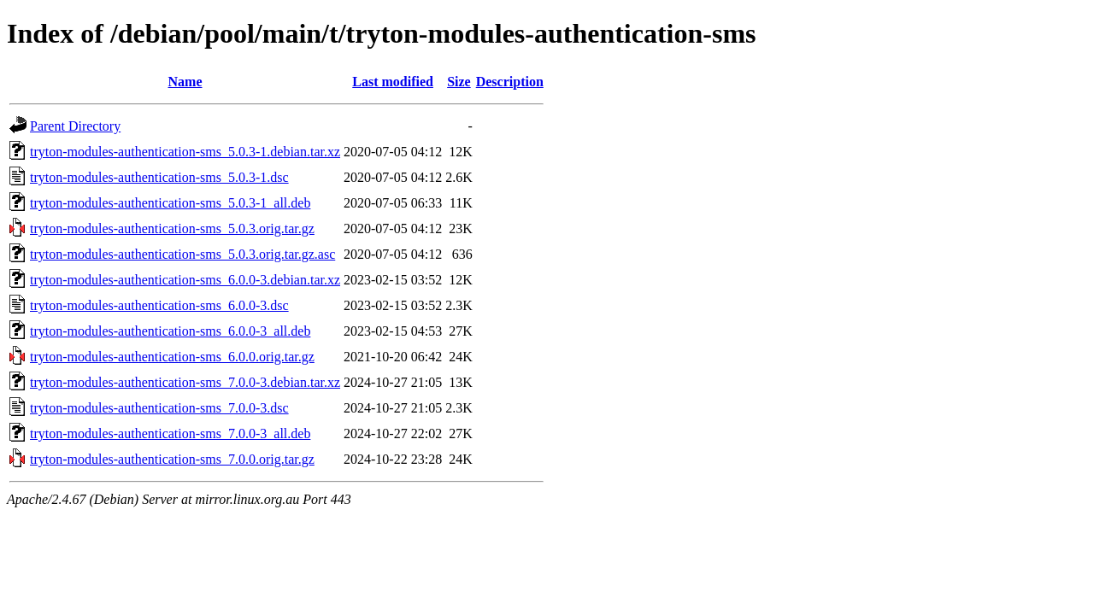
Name (185, 81)
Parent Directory (75, 126)
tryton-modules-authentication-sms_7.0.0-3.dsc (159, 408)
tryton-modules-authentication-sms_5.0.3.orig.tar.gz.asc (182, 254)
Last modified (392, 81)
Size (459, 81)
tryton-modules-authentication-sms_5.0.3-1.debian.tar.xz (185, 151)
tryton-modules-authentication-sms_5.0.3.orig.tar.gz (172, 228)
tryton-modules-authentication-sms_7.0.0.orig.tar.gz (172, 459)
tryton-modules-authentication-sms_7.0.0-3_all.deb (170, 433)
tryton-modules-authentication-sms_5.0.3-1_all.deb (170, 203)
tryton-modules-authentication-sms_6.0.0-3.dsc (159, 305)
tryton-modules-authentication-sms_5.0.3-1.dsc (159, 177)
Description (510, 81)
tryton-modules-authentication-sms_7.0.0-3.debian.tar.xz (185, 382)
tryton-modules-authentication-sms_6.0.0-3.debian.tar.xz (185, 279)
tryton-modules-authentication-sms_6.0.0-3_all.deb (170, 331)
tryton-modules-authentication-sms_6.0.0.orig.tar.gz (172, 356)
